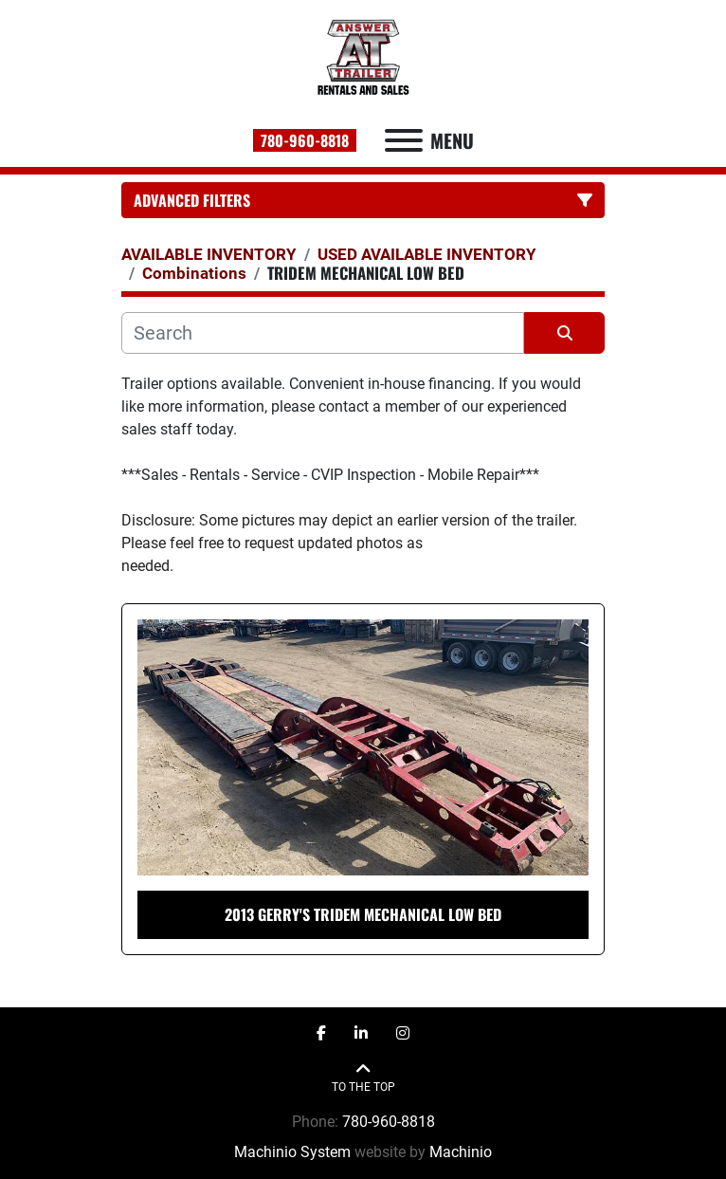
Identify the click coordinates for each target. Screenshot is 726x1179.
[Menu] (404, 140)
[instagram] (402, 1033)
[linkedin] (361, 1033)
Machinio (460, 1152)
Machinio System (292, 1152)
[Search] (322, 333)
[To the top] (363, 1078)
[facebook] (321, 1033)
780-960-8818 (305, 140)
